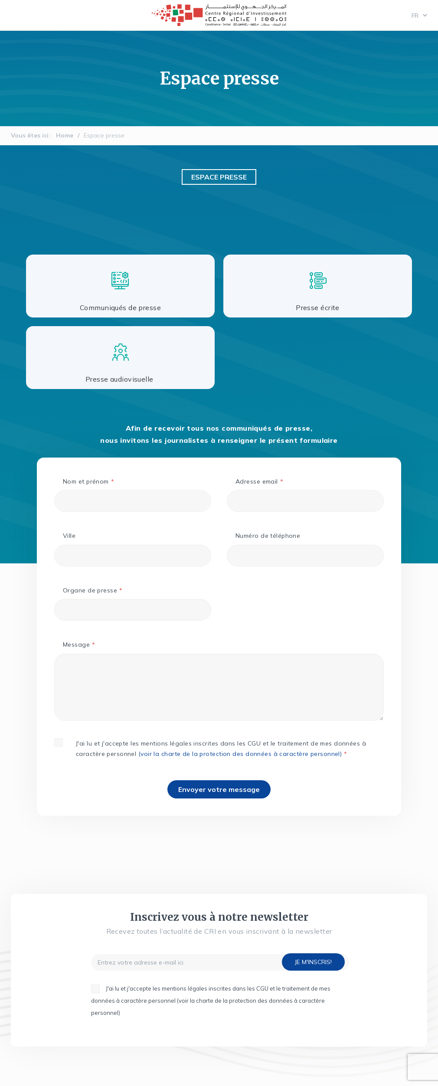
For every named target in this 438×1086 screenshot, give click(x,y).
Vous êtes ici (30, 135)
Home (64, 135)
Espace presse (104, 135)
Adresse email (256, 481)
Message (76, 644)
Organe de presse (90, 590)
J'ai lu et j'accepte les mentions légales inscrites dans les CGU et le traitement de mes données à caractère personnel (221, 748)
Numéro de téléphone (267, 536)
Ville (69, 536)
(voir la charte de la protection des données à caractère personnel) (240, 754)
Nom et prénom (86, 481)
